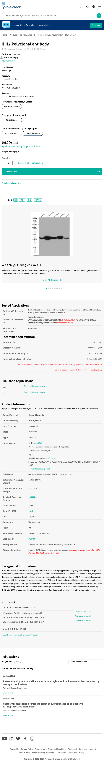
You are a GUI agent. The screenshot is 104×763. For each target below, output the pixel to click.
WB (21, 200)
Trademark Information (77, 749)
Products (14, 35)
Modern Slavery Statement (43, 752)
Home (4, 35)
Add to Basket (11, 172)
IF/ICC (37, 200)
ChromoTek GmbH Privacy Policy (70, 752)
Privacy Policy (27, 749)
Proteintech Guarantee (11, 183)
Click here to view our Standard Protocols (20, 635)
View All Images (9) (52, 280)
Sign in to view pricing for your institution (21, 146)
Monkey (25, 668)
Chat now (96, 25)
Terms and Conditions (57, 749)
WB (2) (12, 661)
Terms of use (40, 749)
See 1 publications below (34, 392)
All (16, 200)
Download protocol (83, 612)
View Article (8, 693)
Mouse (13, 668)
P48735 (31, 539)
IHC (29, 200)
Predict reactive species (40, 469)
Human (5, 668)
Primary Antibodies (29, 35)
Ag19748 (38, 443)
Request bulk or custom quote (30, 163)
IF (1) (18, 661)
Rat (18, 668)
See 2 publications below (34, 386)
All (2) (5, 661)
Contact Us (13, 749)
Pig (31, 668)
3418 (30, 511)
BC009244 (52, 458)
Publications (9, 57)
